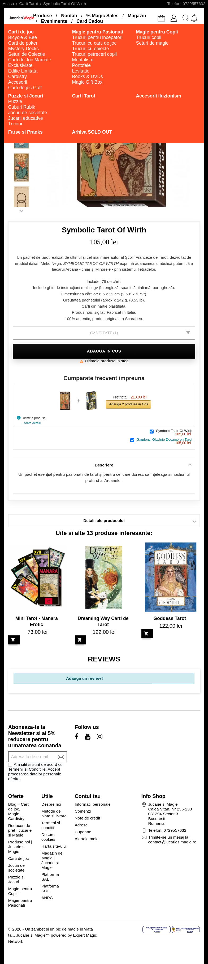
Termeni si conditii (50, 825)
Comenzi (83, 811)
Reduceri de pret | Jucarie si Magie (20, 830)
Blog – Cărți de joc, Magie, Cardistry (18, 811)
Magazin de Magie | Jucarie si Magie (52, 860)
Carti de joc (18, 858)
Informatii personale (93, 804)
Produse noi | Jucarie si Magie (20, 847)
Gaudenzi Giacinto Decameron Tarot (164, 439)
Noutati (69, 15)
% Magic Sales (102, 15)
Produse (42, 15)
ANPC (47, 897)
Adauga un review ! (84, 678)
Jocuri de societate (16, 867)
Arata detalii (32, 423)
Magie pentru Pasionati (20, 902)
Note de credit (87, 818)
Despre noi (51, 804)
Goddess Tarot (169, 618)
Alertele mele (87, 838)
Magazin (137, 15)
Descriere (104, 465)
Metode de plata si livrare (54, 813)
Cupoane (83, 832)
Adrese (81, 825)
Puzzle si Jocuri (16, 879)
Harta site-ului (54, 846)
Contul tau (88, 796)
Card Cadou (89, 21)
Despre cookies (48, 837)
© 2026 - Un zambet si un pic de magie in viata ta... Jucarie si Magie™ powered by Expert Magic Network (52, 935)
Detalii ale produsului (104, 520)
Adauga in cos (104, 351)
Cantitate (101, 332)
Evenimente (54, 21)
